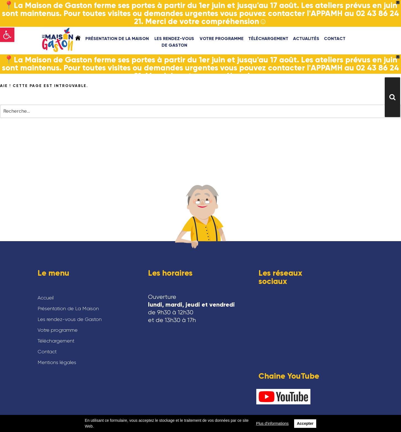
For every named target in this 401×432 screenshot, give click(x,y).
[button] (7, 35)
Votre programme (222, 38)
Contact (334, 38)
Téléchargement (268, 38)
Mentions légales (57, 362)
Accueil (78, 37)
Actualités (306, 38)
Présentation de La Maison (117, 38)
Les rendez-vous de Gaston (174, 42)
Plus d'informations (272, 423)
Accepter (305, 423)
